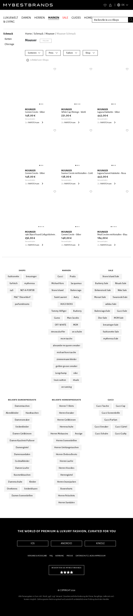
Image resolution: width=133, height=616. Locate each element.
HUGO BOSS (66, 304)
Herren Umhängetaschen (66, 447)
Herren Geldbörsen (66, 420)
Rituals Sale (120, 283)
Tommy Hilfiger (59, 311)
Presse (70, 556)
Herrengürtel (66, 475)
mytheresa (29, 283)
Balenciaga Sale (102, 311)
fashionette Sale (111, 332)
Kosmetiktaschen (22, 475)
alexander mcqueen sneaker (66, 345)
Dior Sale (102, 318)
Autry (76, 297)
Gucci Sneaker (101, 427)
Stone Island (58, 290)
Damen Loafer (22, 468)
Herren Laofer (66, 461)
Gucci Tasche (102, 406)
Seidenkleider (22, 427)
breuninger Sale (110, 325)
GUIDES (76, 17)
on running (66, 387)
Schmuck (38, 33)
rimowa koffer (58, 332)
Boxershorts (66, 489)
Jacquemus (76, 283)
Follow (46, 41)
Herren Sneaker (66, 413)
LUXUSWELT (10, 17)
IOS (33, 543)
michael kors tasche (66, 352)
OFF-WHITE (60, 325)
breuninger (31, 276)
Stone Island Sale (111, 276)
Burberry (77, 311)
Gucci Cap (120, 406)
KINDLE (100, 543)
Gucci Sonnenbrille (111, 413)
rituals (76, 380)
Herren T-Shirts (66, 406)
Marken (66, 270)
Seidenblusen (30, 489)
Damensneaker (22, 420)
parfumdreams (22, 304)
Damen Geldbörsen (22, 434)
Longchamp (61, 373)
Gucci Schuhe (101, 434)
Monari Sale (100, 297)
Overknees (12, 489)
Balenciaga (76, 290)
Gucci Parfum (110, 420)
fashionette (13, 276)
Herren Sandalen (66, 502)
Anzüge (78, 434)
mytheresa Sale (110, 339)
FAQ (51, 556)
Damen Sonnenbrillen (22, 496)
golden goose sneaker (66, 366)
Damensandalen (22, 454)
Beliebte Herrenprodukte (66, 400)
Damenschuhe (15, 482)
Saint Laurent (60, 297)
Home (28, 33)
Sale (110, 270)
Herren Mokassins (59, 434)
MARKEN (53, 17)
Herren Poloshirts (66, 496)
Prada (72, 276)
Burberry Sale (101, 283)
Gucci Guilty (121, 434)
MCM (75, 325)
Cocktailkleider (22, 461)
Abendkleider (12, 413)
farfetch (13, 283)
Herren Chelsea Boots (66, 454)
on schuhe (77, 332)
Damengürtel (22, 447)
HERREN (39, 17)
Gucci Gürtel (121, 427)
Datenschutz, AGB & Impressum (90, 556)
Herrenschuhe (67, 427)
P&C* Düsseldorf (22, 297)
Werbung (59, 556)
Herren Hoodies (66, 468)
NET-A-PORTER (27, 290)
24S (12, 290)
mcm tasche (66, 339)
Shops (22, 270)
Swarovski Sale (120, 297)
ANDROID (66, 543)
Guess (57, 318)
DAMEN (26, 17)
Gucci (60, 276)
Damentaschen (22, 406)
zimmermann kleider (66, 359)
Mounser (50, 33)
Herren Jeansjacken (66, 482)
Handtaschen (32, 413)
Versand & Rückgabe (37, 556)
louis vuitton (60, 380)
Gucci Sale (122, 311)
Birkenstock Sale (103, 290)
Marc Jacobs (73, 318)
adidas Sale (110, 304)
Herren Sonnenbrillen (66, 440)
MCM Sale (118, 318)
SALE (65, 17)
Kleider (32, 482)
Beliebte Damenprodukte (22, 400)
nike (76, 373)
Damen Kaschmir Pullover (22, 440)
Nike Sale (122, 290)
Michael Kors (57, 283)
